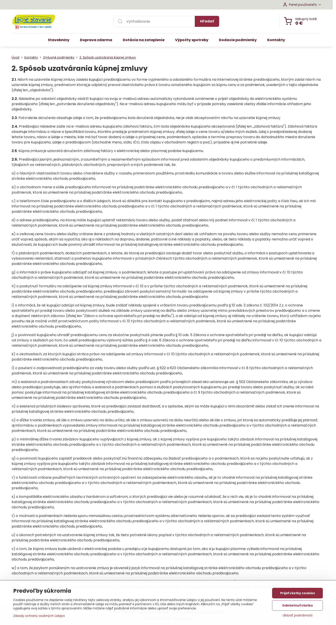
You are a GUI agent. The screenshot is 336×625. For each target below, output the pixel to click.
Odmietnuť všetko (297, 607)
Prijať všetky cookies (297, 594)
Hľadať (207, 21)
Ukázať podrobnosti (298, 617)
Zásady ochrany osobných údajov (39, 617)
